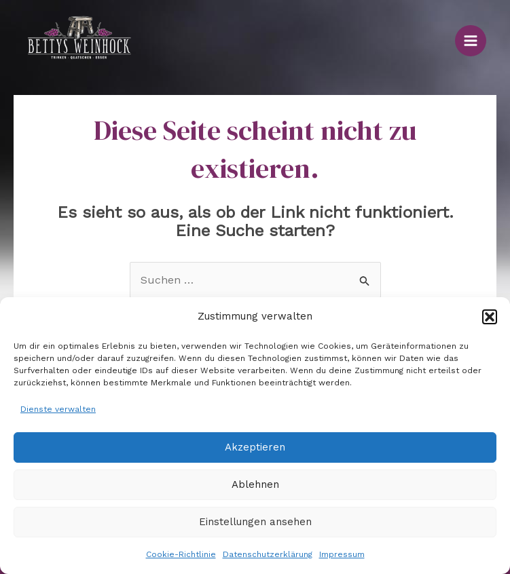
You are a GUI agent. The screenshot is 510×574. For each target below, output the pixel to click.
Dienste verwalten (58, 409)
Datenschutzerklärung (267, 554)
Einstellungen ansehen (255, 522)
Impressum (342, 554)
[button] (489, 317)
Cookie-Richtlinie (181, 554)
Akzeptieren (255, 447)
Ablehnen (255, 484)
